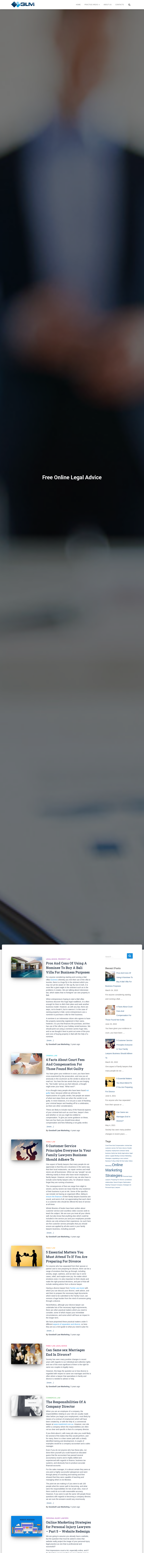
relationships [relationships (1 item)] (109, 1182)
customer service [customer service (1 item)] (110, 1148)
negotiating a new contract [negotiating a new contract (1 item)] (120, 1158)
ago (75, 1044)
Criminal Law (51, 1056)
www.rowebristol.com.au (63, 1424)
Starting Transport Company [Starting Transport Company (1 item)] (114, 1185)
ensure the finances (54, 1197)
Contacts (119, 5)
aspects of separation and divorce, (67, 1324)
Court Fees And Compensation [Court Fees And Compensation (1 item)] (114, 1145)
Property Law (64, 959)
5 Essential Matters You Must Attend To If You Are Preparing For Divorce (66, 1256)
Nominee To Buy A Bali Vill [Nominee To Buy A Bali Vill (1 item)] (113, 1161)
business (54, 980)
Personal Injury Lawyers (57, 1518)
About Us (107, 5)
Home (78, 5)
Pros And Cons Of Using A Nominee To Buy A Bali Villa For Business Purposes (68, 967)
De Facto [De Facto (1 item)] (119, 1148)
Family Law (50, 1142)
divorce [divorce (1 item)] (124, 1148)
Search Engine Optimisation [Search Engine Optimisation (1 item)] (122, 1182)
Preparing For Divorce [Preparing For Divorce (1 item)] (117, 1179)
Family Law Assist (77, 1288)
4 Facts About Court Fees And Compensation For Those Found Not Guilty (65, 1064)
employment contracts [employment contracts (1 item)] (118, 1150)
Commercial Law (53, 1398)
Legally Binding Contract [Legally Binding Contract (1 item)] (117, 1156)
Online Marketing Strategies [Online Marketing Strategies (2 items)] (114, 1170)
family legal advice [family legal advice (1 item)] (123, 1153)
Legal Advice (51, 959)
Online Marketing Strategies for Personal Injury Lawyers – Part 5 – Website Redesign (68, 1526)
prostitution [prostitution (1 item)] (128, 1179)
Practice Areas (92, 5)
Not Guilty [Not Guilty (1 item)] (125, 1161)
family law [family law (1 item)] (114, 1153)
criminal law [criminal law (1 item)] (128, 1145)
